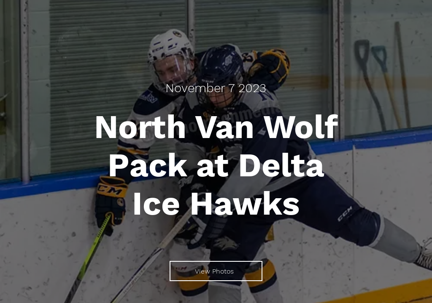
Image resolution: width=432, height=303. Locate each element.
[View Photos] (216, 271)
